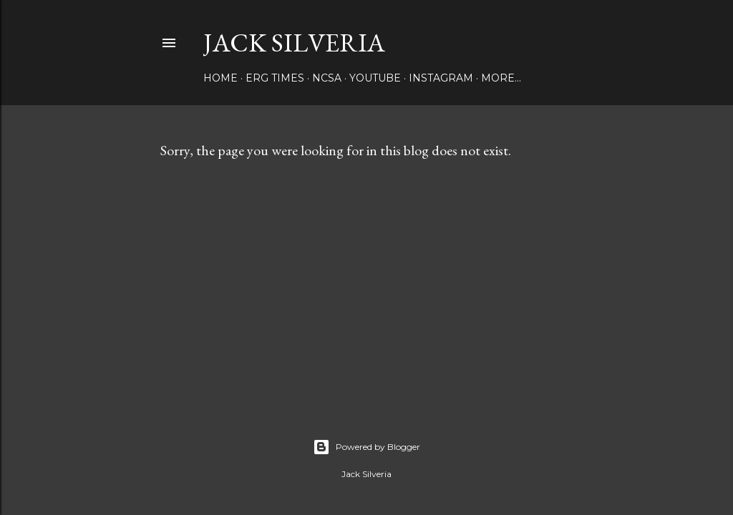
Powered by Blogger (366, 447)
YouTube (375, 78)
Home (220, 78)
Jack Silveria (294, 42)
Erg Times (275, 78)
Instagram (441, 78)
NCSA (326, 78)
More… (501, 78)
